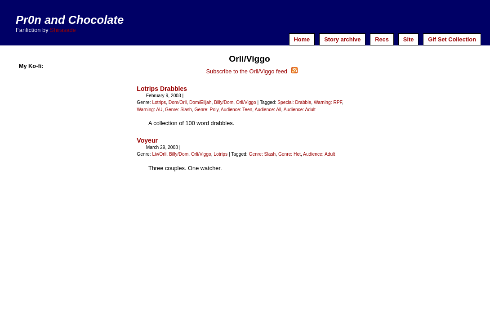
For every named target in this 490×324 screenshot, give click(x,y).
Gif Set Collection (452, 39)
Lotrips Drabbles (162, 88)
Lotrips (159, 102)
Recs (382, 39)
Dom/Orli (178, 102)
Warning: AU (149, 109)
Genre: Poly (206, 109)
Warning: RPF (328, 102)
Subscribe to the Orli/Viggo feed (251, 71)
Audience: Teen (236, 109)
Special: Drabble (294, 102)
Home (302, 39)
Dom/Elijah (200, 102)
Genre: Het (289, 154)
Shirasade (63, 30)
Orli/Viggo (246, 102)
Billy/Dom (223, 102)
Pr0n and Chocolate (70, 20)
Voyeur (147, 140)
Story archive (342, 39)
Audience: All (267, 109)
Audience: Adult (300, 109)
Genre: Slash (178, 109)
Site (408, 39)
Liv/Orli (159, 154)
